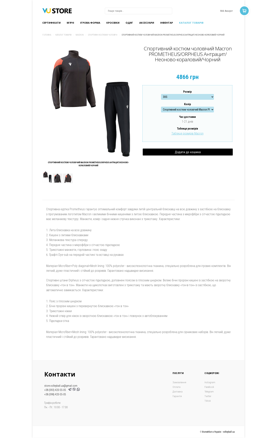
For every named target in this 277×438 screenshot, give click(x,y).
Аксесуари (146, 22)
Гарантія (177, 396)
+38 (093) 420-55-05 (55, 389)
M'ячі (70, 22)
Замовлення (179, 382)
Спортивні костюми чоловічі (102, 35)
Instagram (209, 382)
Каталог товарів (191, 22)
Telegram (209, 391)
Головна (46, 35)
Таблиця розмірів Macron (187, 133)
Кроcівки (112, 22)
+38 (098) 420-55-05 (55, 394)
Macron (80, 35)
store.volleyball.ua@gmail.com (60, 385)
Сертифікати (51, 22)
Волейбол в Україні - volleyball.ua (218, 432)
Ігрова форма (90, 22)
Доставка (178, 391)
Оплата (176, 387)
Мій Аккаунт (226, 10)
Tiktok (207, 400)
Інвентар (166, 22)
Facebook (209, 387)
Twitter (207, 396)
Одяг (129, 22)
